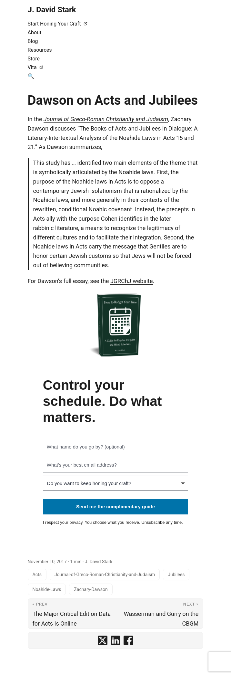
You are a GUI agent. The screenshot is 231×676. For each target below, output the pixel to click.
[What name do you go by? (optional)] (115, 446)
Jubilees (176, 574)
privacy (75, 522)
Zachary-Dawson (90, 589)
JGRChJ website (131, 281)
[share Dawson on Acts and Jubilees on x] (102, 640)
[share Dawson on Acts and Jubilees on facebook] (128, 640)
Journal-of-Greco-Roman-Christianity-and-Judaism (105, 574)
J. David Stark (52, 9)
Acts (37, 574)
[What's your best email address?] (115, 465)
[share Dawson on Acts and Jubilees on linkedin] (115, 640)
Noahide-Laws (47, 589)
